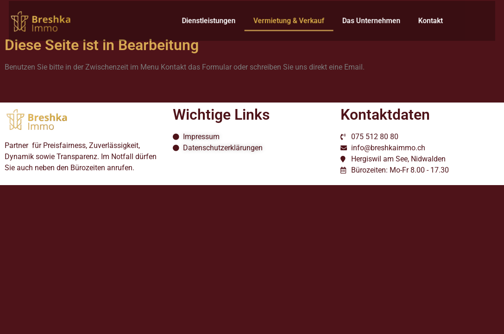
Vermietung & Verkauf (286, 21)
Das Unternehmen (364, 21)
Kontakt (420, 21)
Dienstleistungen (210, 21)
